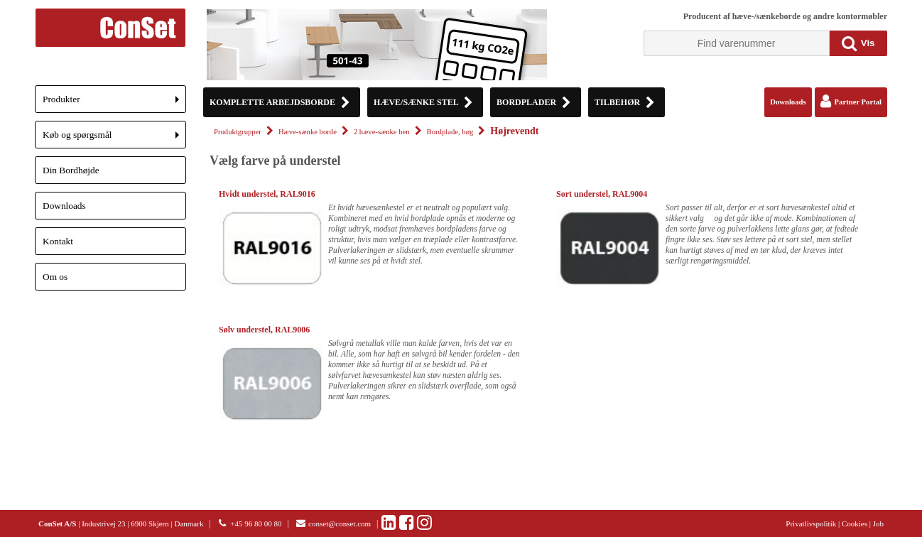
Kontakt (58, 241)
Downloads (64, 205)
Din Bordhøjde (71, 170)
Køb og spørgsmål (114, 138)
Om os (55, 276)
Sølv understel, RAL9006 (264, 330)
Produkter (114, 103)
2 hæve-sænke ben (382, 132)
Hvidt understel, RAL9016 (267, 194)
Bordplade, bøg (450, 132)
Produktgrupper (237, 132)
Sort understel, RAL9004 (601, 194)
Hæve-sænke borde (307, 132)
